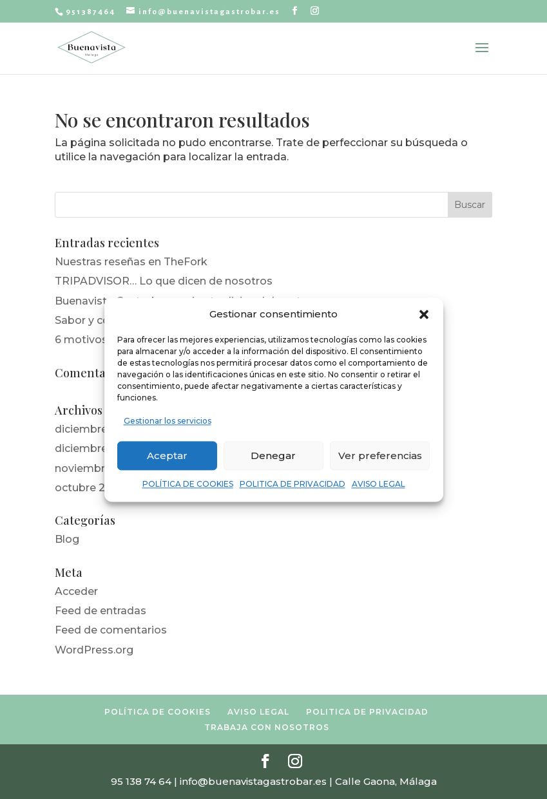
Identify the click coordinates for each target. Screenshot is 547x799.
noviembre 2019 (96, 468)
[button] (423, 314)
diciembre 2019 (94, 448)
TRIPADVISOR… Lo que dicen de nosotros (164, 281)
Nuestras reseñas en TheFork (131, 262)
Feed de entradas (100, 611)
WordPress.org (94, 650)
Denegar (273, 455)
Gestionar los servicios (167, 421)
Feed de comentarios (111, 630)
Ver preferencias (380, 455)
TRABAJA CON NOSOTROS (266, 727)
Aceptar (167, 455)
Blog (67, 539)
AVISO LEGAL (378, 484)
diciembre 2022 (96, 429)
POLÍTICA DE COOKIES (187, 484)
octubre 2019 (88, 488)
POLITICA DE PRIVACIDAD (292, 484)
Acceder (76, 591)
